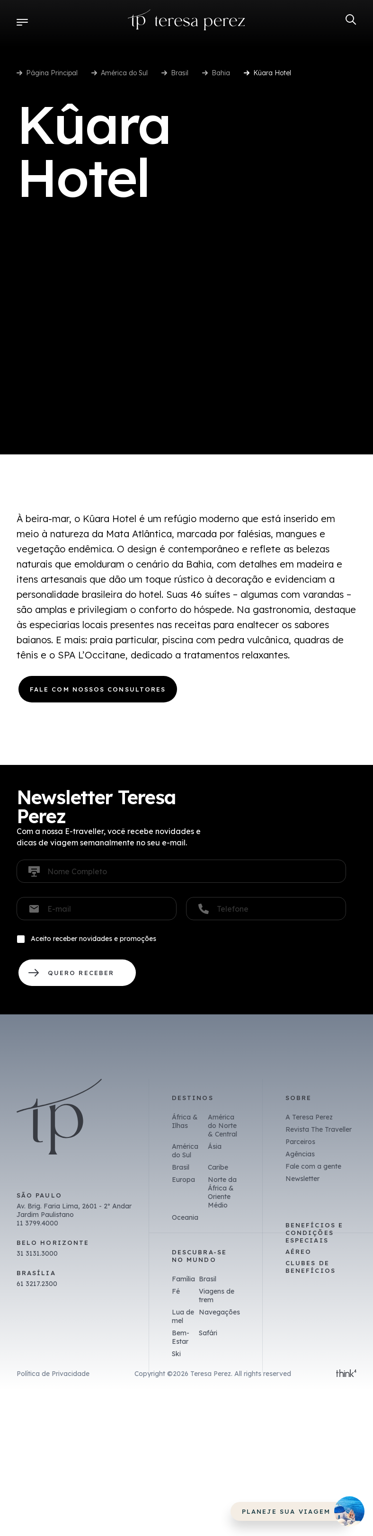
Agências (300, 1154)
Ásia (215, 1146)
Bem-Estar (180, 1337)
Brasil (179, 73)
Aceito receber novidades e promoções (93, 938)
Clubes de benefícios (310, 1266)
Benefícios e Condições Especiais (314, 1232)
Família (183, 1279)
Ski (176, 1354)
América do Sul (124, 73)
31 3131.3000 (37, 1253)
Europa (183, 1179)
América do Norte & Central (222, 1125)
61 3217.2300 (37, 1283)
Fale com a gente (313, 1166)
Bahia (221, 73)
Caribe (218, 1167)
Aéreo (298, 1251)
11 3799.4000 (37, 1223)
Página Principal (52, 73)
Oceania (185, 1217)
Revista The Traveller (318, 1129)
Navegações (219, 1312)
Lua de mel (183, 1316)
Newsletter (302, 1178)
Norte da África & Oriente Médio (222, 1192)
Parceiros (300, 1141)
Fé (176, 1291)
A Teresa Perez (309, 1117)
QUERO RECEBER (77, 973)
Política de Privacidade (53, 1373)
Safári (208, 1333)
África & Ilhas (185, 1121)
